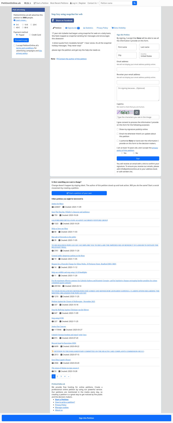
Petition (57, 28)
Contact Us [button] (92, 3)
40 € (18, 27)
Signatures (72, 28)
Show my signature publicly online (133, 129)
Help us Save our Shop (60, 229)
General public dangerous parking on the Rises (68, 256)
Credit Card (36, 35)
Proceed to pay (21, 40)
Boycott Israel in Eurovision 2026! (64, 343)
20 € (35, 24)
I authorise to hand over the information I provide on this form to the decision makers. (139, 142)
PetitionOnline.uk (11, 3)
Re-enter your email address (128, 74)
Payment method (21, 32)
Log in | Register (78, 3)
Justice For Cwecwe (59, 326)
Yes (125, 153)
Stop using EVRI (58, 318)
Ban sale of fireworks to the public (64, 237)
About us (59, 410)
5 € (17, 24)
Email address (122, 61)
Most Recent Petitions (59, 3)
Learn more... (20, 20)
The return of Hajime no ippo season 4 (65, 368)
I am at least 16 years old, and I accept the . (137, 149)
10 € (26, 24)
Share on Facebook (61, 20)
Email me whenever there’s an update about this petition (137, 135)
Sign (138, 158)
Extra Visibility (119, 28)
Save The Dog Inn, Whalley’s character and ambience (71, 212)
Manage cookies (62, 407)
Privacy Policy (102, 28)
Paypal (21, 35)
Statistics (88, 28)
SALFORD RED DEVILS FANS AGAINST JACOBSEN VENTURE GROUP (80, 220)
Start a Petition (41, 3)
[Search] (115, 3)
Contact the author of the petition (72, 59)
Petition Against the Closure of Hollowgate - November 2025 (73, 301)
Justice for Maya (57, 204)
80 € (26, 27)
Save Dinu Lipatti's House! (61, 360)
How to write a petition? (65, 402)
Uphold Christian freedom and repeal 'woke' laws (69, 335)
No (137, 153)
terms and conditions (25, 48)
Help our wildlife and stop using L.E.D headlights (69, 272)
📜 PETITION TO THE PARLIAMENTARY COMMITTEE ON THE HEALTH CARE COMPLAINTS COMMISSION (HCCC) (98, 351)
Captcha (120, 104)
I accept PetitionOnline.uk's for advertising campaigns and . (29, 49)
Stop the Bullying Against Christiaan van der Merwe (70, 310)
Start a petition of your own (79, 193)
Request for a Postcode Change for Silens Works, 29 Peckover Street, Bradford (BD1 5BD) (84, 264)
